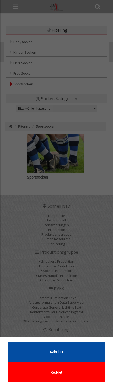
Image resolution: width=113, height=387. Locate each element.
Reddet (56, 372)
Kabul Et (56, 351)
